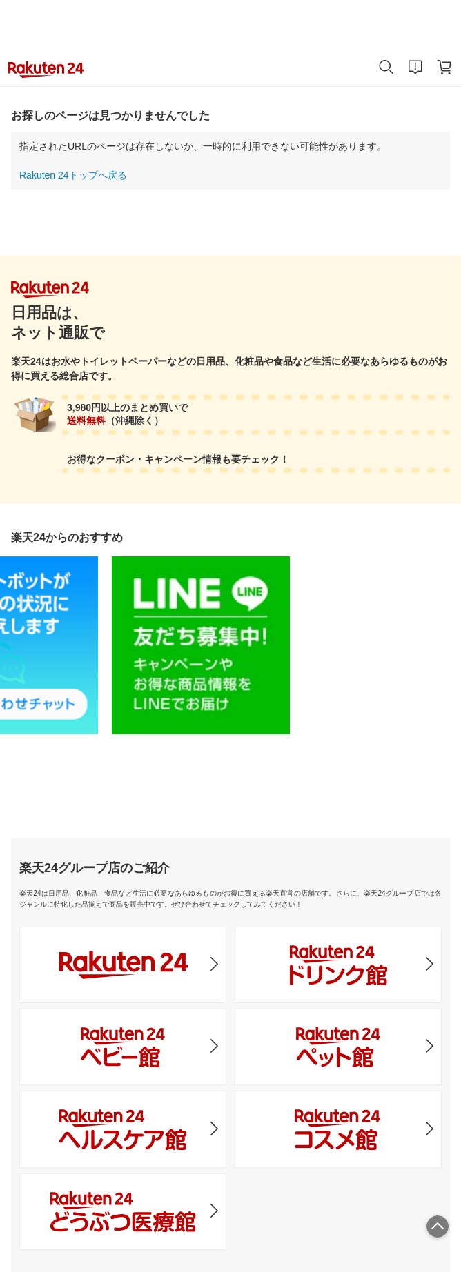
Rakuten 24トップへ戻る (73, 175)
